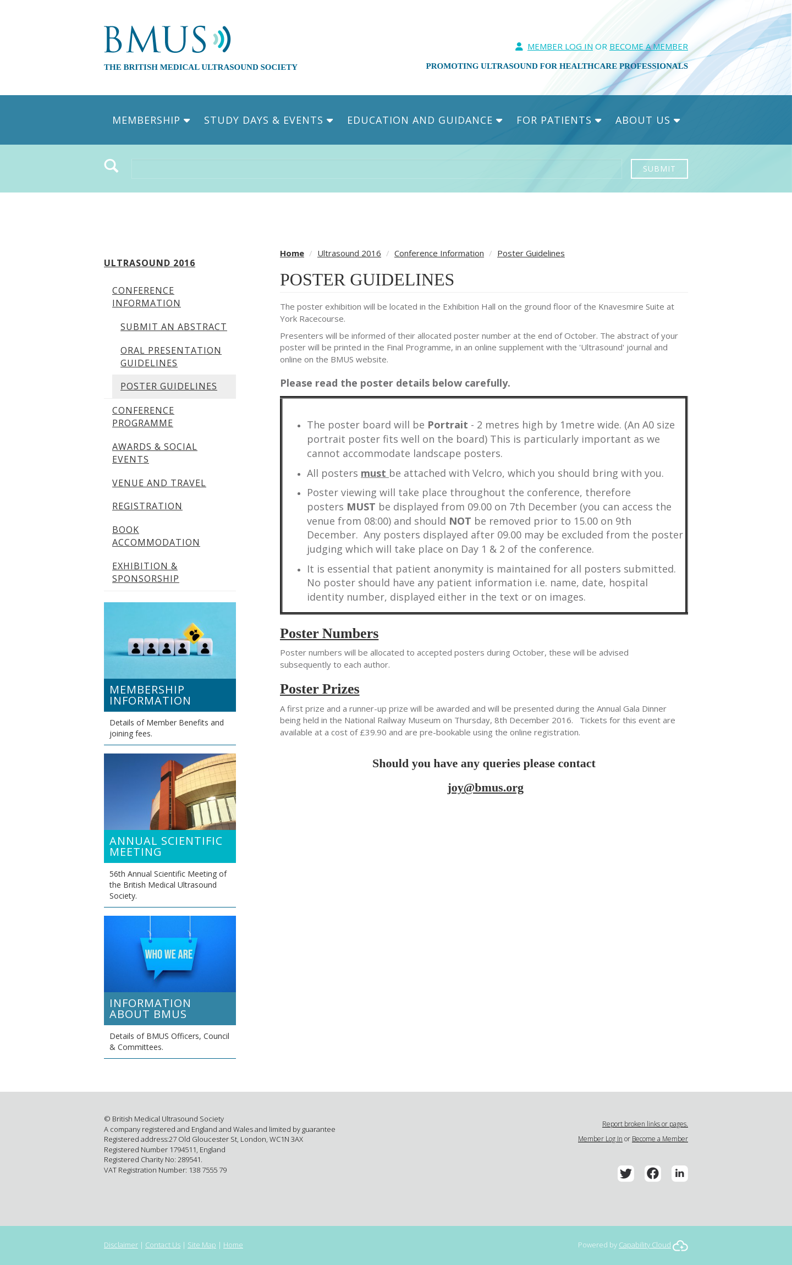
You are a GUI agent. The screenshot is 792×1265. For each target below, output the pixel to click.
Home (292, 253)
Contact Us (162, 1245)
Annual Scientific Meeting (166, 846)
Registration (147, 506)
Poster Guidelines (168, 386)
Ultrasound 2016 (149, 263)
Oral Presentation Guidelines (171, 356)
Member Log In (560, 46)
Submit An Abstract (173, 327)
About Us (647, 119)
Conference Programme (143, 416)
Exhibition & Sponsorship (145, 572)
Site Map (202, 1245)
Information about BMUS (150, 1008)
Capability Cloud (645, 1245)
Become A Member (648, 46)
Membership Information (150, 695)
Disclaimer (121, 1245)
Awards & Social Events (154, 453)
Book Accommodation (156, 536)
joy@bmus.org (486, 787)
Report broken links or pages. (645, 1124)
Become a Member (660, 1138)
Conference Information (146, 296)
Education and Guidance (425, 119)
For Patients (559, 119)
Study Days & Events (268, 119)
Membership (151, 119)
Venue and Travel (159, 483)
